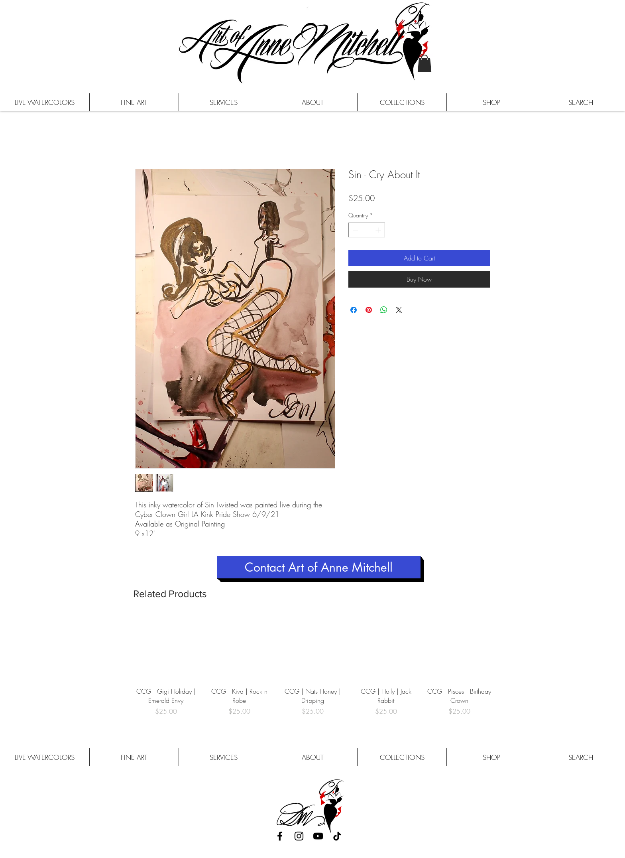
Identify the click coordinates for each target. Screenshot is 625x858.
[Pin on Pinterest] (368, 310)
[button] (424, 63)
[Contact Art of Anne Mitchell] (319, 567)
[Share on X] (399, 310)
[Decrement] (355, 230)
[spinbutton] (367, 230)
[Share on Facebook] (353, 310)
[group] (312, 670)
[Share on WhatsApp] (384, 310)
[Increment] (379, 230)
